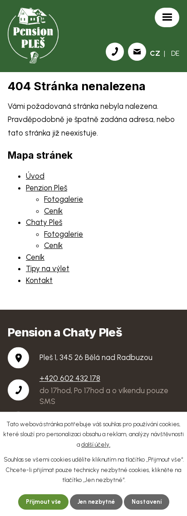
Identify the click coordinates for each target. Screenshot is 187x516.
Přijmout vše (43, 501)
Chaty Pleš (44, 222)
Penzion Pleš (46, 187)
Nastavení (147, 501)
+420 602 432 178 (69, 378)
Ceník (53, 210)
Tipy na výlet (47, 268)
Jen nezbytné (96, 501)
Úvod (35, 175)
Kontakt (39, 280)
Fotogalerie (63, 199)
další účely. (95, 445)
